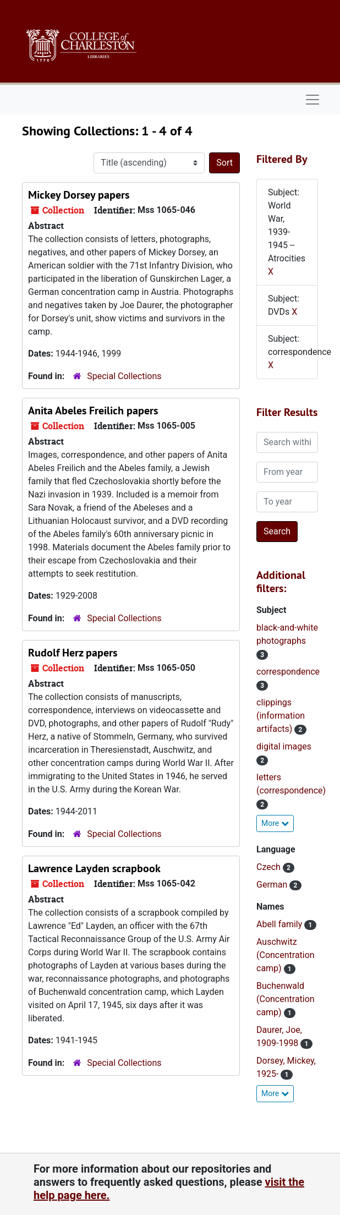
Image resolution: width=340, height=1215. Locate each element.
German (272, 884)
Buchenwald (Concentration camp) (285, 999)
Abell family (280, 924)
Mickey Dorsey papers (78, 195)
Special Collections (124, 376)
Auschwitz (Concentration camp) (285, 955)
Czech (269, 867)
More (275, 823)
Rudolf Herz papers (72, 652)
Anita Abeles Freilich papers (93, 410)
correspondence (288, 671)
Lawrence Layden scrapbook (94, 868)
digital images (283, 746)
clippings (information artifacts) (280, 715)
